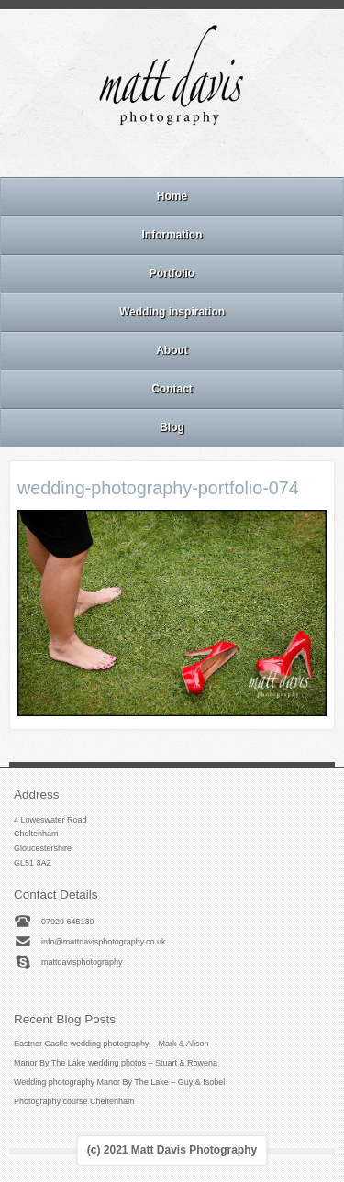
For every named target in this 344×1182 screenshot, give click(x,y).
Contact (172, 388)
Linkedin (196, 153)
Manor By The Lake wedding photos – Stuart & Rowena (115, 1062)
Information (172, 234)
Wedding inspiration (172, 311)
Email (122, 153)
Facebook (147, 153)
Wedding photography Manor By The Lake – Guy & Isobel (119, 1082)
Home (172, 196)
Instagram (172, 153)
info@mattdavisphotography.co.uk (103, 941)
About (172, 350)
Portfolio (172, 273)
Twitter (221, 153)
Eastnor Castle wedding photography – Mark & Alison (111, 1043)
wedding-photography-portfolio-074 (158, 488)
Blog (172, 427)
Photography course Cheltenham (74, 1101)
